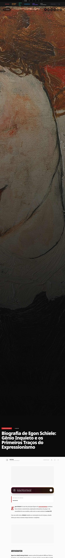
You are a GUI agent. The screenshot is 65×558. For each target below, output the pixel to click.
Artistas (7, 4)
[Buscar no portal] (59, 4)
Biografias (27, 4)
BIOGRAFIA (15, 524)
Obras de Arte (20, 4)
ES (32, 0)
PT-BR (25, 0)
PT (45, 9)
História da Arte (14, 4)
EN (29, 0)
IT (41, 0)
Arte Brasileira (35, 4)
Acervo (7, 9)
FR (35, 0)
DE (38, 0)
